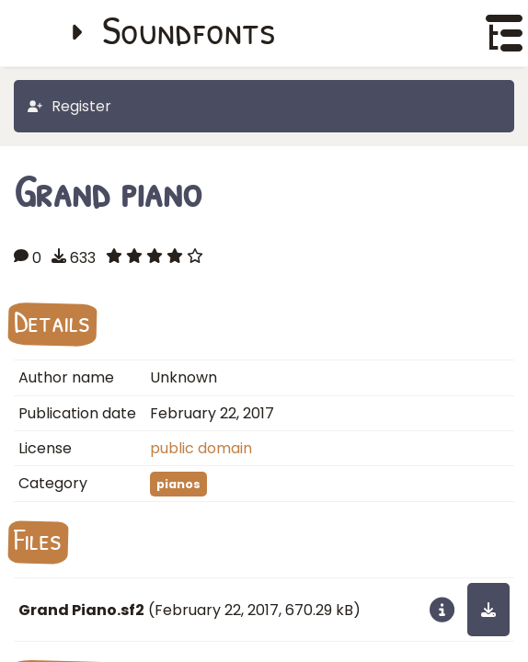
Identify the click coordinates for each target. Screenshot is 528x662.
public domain (201, 448)
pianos (178, 484)
